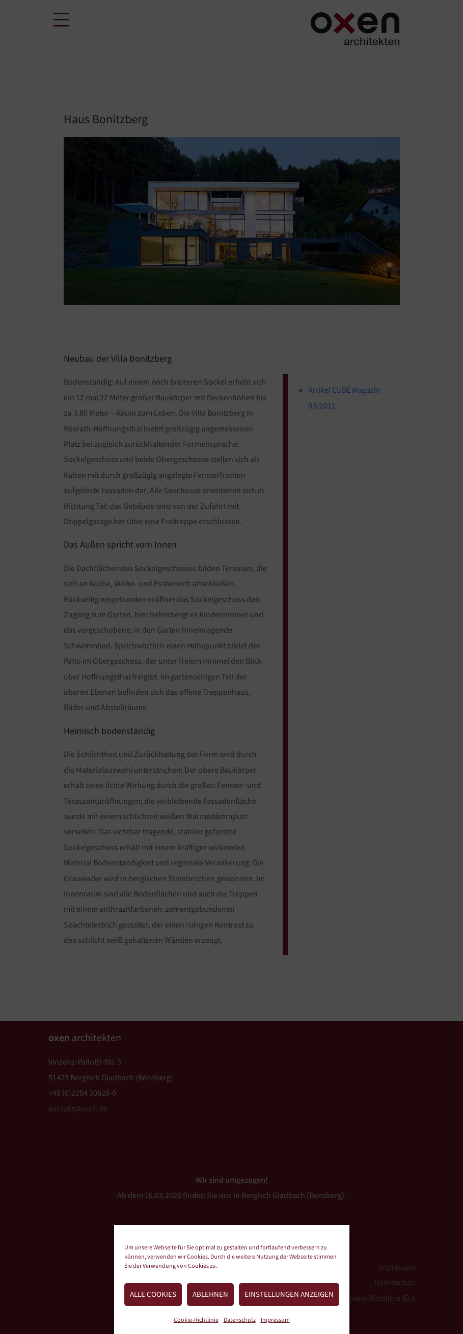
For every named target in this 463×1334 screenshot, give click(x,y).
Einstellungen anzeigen (289, 1294)
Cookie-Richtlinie (196, 1319)
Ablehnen (210, 1294)
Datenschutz (240, 1319)
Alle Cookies (153, 1294)
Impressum (275, 1319)
